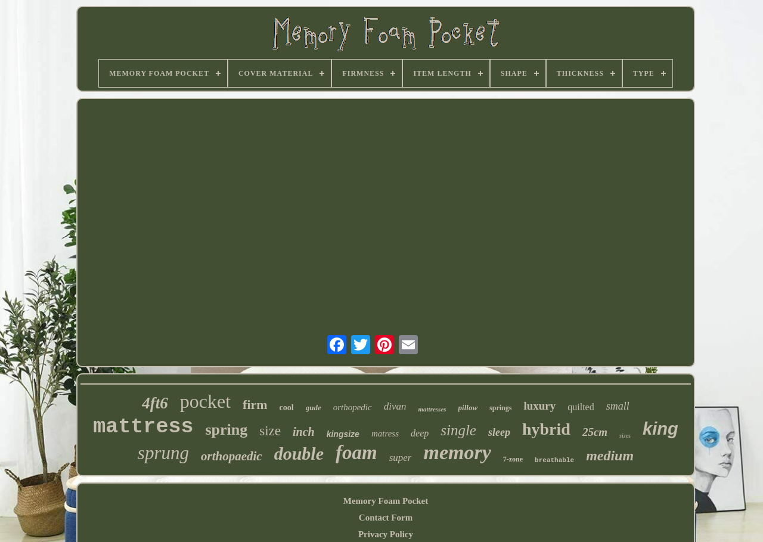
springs (500, 408)
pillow (468, 407)
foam (356, 452)
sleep (499, 432)
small (617, 406)
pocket (205, 401)
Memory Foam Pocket (385, 501)
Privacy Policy (385, 534)
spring (226, 429)
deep (420, 433)
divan (395, 406)
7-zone (513, 459)
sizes (625, 435)
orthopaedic (231, 456)
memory (457, 452)
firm (255, 404)
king (660, 428)
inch (304, 431)
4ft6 (155, 403)
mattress (143, 427)
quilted (580, 407)
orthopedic (352, 407)
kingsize (343, 434)
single (458, 430)
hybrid (546, 429)
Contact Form (385, 517)
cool (287, 407)
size (270, 430)
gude (313, 407)
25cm (594, 432)
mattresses (432, 409)
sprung (163, 452)
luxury (539, 405)
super (400, 457)
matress (385, 433)
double (299, 453)
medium (610, 455)
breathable (554, 460)
